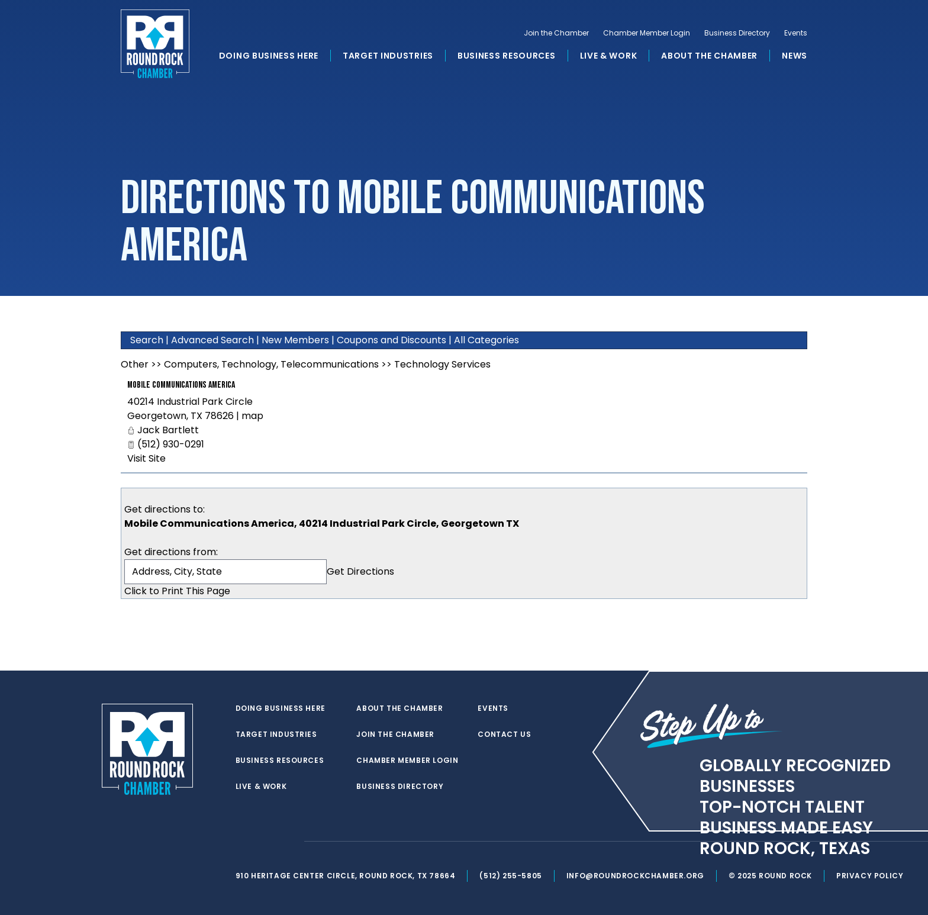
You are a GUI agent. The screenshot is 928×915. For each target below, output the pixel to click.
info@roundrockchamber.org (635, 876)
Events (795, 33)
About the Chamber (709, 56)
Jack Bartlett (168, 430)
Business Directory (737, 33)
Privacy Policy (869, 876)
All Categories (486, 340)
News (794, 56)
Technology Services (442, 364)
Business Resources (506, 56)
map (252, 416)
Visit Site (146, 458)
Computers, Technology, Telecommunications (271, 364)
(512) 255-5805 (510, 876)
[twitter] (241, 842)
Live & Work (608, 56)
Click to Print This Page (177, 591)
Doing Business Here (268, 56)
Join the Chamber (556, 33)
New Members (295, 340)
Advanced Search (212, 340)
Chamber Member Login (646, 33)
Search (146, 340)
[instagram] (289, 842)
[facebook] (265, 842)
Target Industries (388, 56)
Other (135, 364)
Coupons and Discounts (391, 340)
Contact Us (504, 734)
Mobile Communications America (181, 385)
